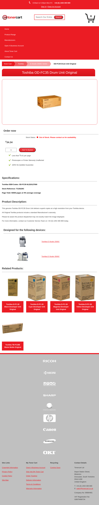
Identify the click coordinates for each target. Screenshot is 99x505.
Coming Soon (55, 468)
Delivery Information (33, 480)
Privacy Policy (7, 472)
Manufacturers (10, 40)
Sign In (43, 7)
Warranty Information (34, 488)
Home (7, 29)
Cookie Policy (7, 476)
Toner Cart (7, 64)
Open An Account (54, 7)
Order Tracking (31, 476)
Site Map (5, 480)
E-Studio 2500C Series (38, 64)
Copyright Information (10, 468)
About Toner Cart (11, 51)
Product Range (10, 35)
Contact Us (9, 57)
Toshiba (21, 64)
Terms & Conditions (33, 484)
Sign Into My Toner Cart (35, 472)
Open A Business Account (14, 46)
